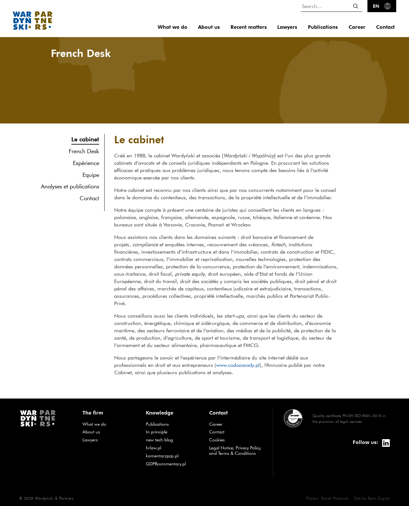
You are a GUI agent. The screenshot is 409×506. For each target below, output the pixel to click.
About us (209, 27)
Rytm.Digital (379, 498)
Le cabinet (85, 139)
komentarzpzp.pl (173, 456)
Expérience (86, 163)
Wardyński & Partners (54, 498)
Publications (323, 27)
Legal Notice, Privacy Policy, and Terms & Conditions (235, 450)
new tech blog (173, 440)
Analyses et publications (70, 186)
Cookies (217, 440)
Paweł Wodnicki (335, 498)
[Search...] (331, 6)
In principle (173, 432)
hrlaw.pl (173, 448)
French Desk (84, 151)
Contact (385, 27)
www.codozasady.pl (238, 365)
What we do (172, 27)
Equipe (91, 174)
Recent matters (249, 27)
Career (357, 27)
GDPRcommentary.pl (173, 464)
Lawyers (287, 27)
